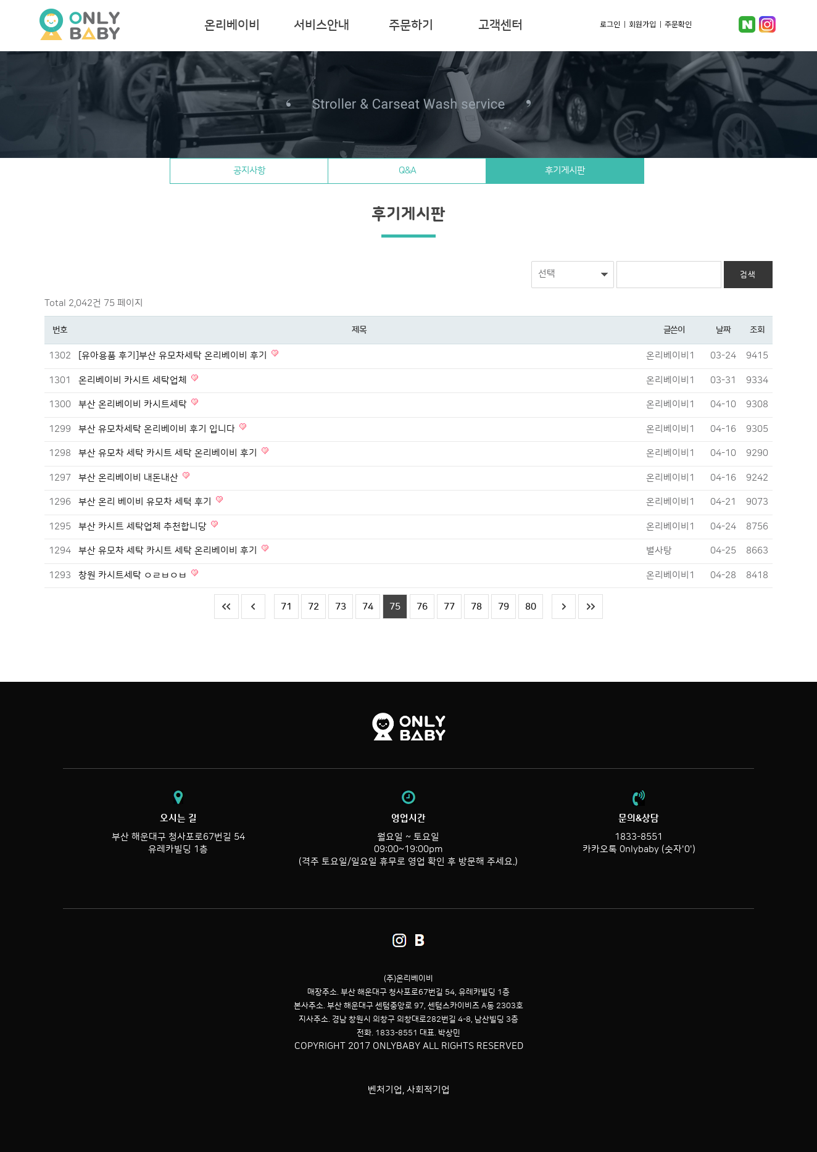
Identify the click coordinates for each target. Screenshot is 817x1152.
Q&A (407, 170)
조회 (757, 330)
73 (340, 607)
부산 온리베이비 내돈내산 (129, 478)
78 (476, 607)
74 (367, 607)
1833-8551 (639, 837)
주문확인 (678, 24)
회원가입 (642, 24)
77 (449, 607)
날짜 (723, 330)
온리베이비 (117, 25)
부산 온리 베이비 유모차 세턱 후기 (146, 502)
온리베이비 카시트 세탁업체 (133, 380)
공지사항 (249, 170)
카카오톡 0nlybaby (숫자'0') (639, 849)
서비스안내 (321, 25)
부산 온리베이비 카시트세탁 (133, 404)
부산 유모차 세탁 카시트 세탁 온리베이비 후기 (169, 453)
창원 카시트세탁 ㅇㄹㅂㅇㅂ (133, 575)
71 (286, 607)
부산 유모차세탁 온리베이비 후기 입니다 (158, 429)
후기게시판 (565, 170)
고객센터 (500, 25)
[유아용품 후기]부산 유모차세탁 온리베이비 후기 (174, 355)
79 (503, 607)
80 (530, 607)
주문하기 (411, 25)
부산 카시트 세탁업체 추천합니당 (143, 526)
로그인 (610, 24)
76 (422, 607)
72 (313, 607)
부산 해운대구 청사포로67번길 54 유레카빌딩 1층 (178, 834)
